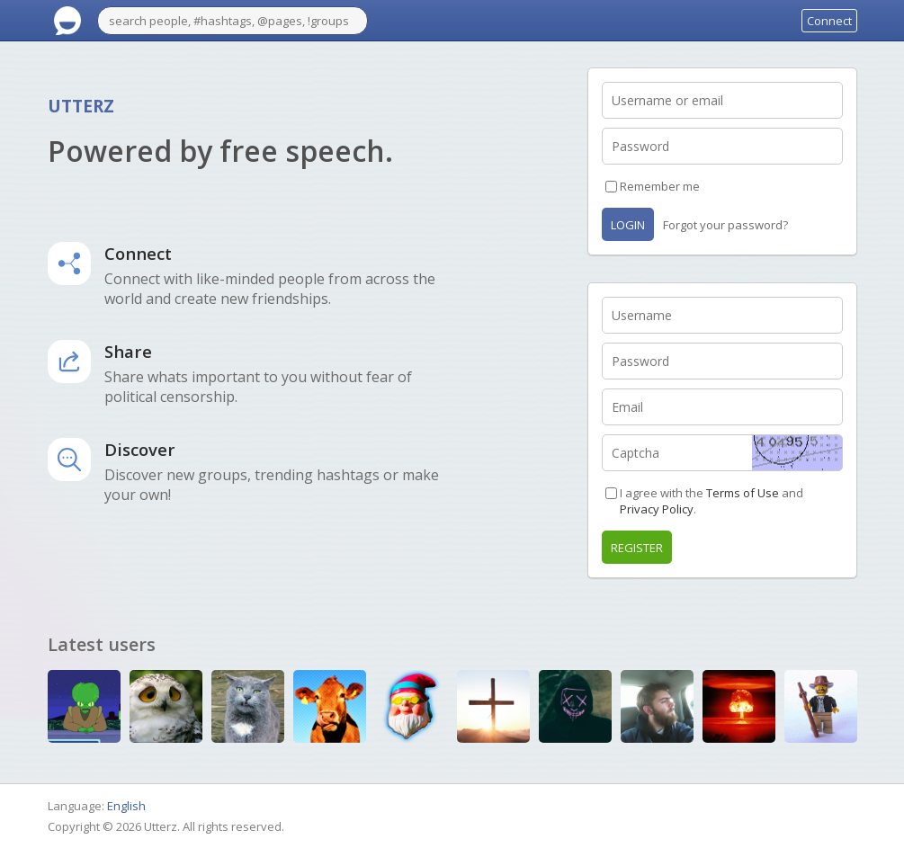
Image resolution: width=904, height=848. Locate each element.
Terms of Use (742, 493)
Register (637, 548)
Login (628, 225)
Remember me (660, 186)
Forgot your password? (725, 225)
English (126, 806)
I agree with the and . (711, 501)
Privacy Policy (657, 509)
